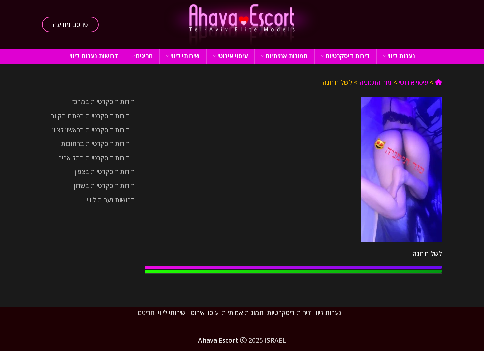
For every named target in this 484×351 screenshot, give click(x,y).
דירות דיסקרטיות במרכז (103, 101)
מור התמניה (375, 82)
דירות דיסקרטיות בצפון (105, 171)
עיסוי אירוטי (413, 82)
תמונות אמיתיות (243, 312)
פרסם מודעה (70, 24)
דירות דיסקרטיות (289, 312)
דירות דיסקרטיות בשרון (104, 185)
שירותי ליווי (172, 312)
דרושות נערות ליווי (111, 199)
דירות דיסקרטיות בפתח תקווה (89, 116)
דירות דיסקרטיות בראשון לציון (90, 130)
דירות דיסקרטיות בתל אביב (93, 157)
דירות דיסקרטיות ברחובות (95, 143)
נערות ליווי (327, 312)
